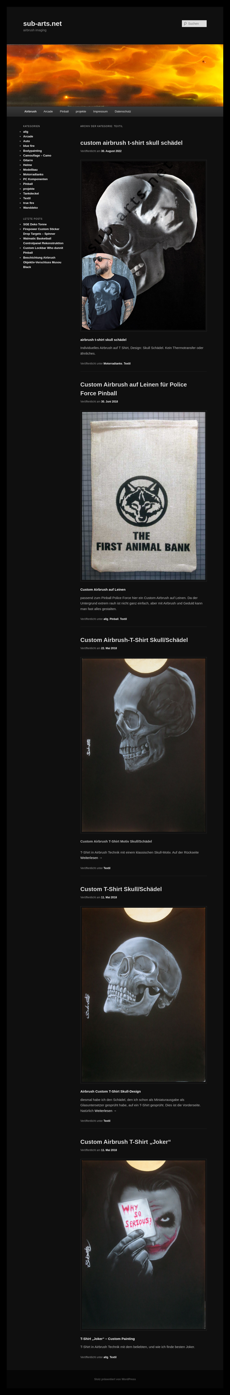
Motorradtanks (113, 363)
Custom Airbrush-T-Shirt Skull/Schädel (134, 640)
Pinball (64, 111)
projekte (81, 111)
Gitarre (28, 160)
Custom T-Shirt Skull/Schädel (121, 889)
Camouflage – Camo (37, 155)
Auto (26, 141)
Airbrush (30, 111)
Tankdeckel (31, 193)
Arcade (48, 111)
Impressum (100, 111)
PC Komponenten (35, 179)
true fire (28, 203)
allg (106, 619)
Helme (27, 165)
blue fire (29, 146)
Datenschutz (123, 111)
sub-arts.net (42, 23)
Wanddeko (30, 207)
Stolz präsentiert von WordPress (115, 1379)
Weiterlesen (91, 858)
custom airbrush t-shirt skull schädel (131, 142)
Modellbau (30, 169)
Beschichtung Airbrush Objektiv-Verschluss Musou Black (42, 262)
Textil (127, 363)
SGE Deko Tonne (35, 224)
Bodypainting (32, 150)
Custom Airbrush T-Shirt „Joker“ (125, 1141)
